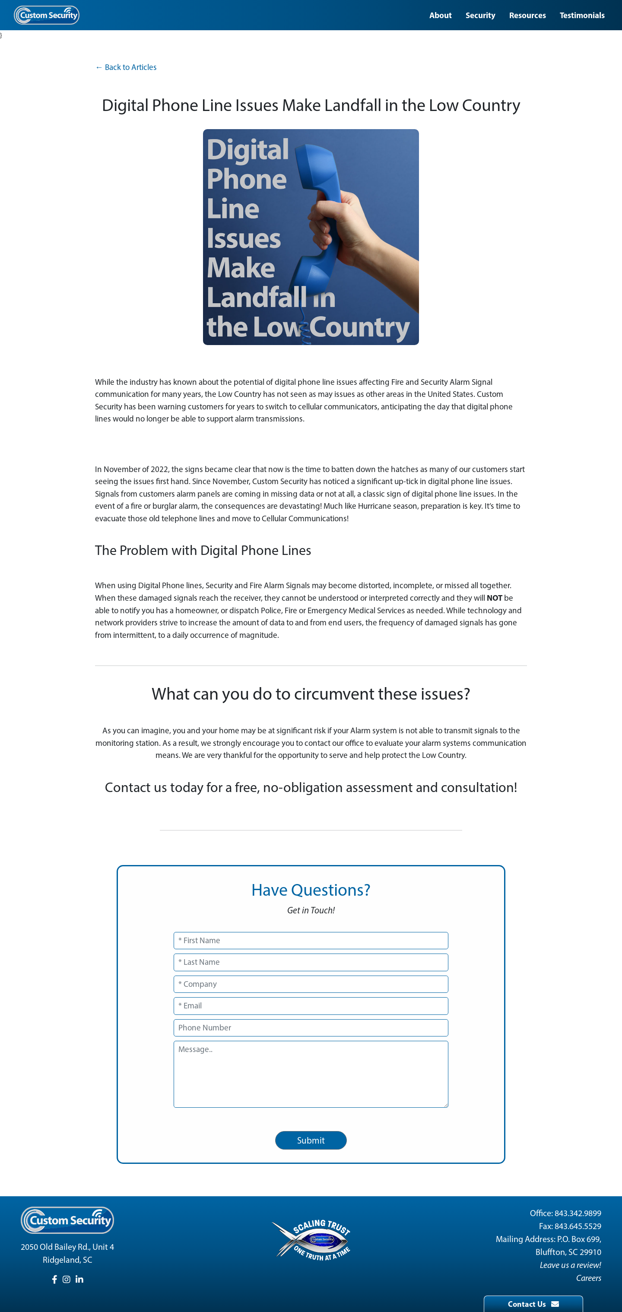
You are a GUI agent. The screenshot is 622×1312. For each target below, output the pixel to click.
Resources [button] (527, 15)
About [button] (440, 15)
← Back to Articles (126, 67)
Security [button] (480, 15)
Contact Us (533, 1304)
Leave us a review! (570, 1265)
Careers (588, 1278)
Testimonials (582, 15)
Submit (311, 1140)
